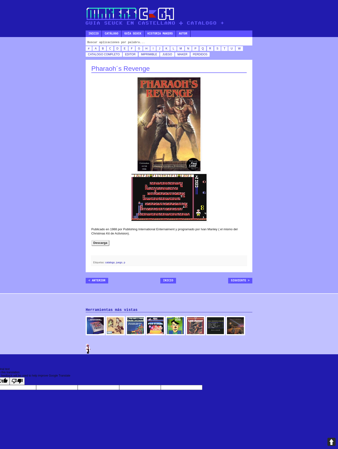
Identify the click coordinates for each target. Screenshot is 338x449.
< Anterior (96, 280)
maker (182, 54)
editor (130, 54)
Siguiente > (240, 280)
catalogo (95, 54)
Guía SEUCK (132, 33)
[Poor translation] (17, 381)
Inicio (93, 33)
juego (167, 54)
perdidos (200, 54)
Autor (183, 33)
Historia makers (160, 33)
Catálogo (111, 33)
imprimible (149, 54)
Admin (88, 349)
